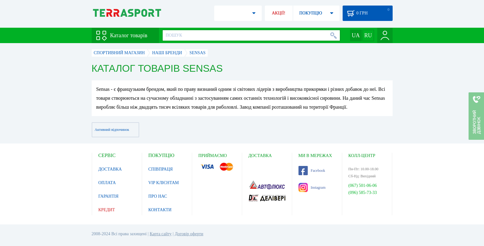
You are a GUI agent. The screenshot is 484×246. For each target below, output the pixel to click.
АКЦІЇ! (279, 13)
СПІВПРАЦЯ (160, 169)
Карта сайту (161, 234)
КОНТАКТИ (160, 210)
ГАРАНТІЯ (108, 196)
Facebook (311, 170)
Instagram (312, 187)
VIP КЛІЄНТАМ (163, 182)
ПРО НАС (157, 196)
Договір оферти (189, 234)
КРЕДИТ (106, 210)
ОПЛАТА (107, 182)
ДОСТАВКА (110, 169)
